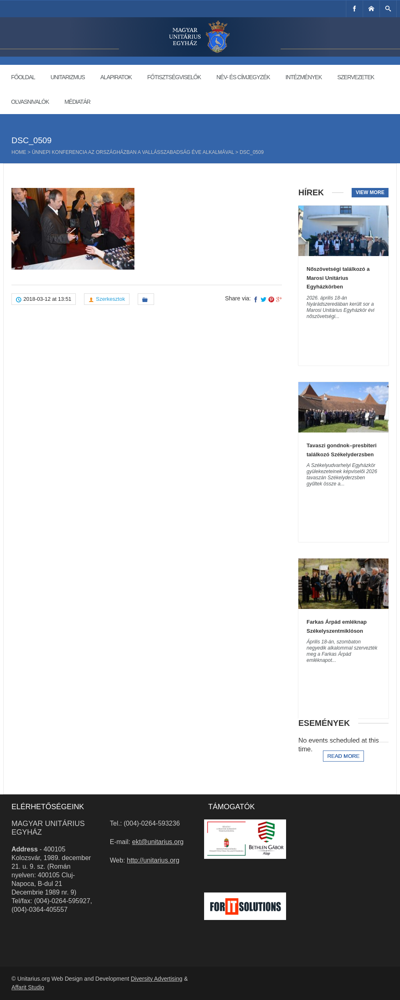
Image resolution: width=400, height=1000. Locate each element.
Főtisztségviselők (174, 77)
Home (18, 152)
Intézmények (303, 77)
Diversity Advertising (156, 978)
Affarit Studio (27, 987)
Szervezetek (355, 77)
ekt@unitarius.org (158, 841)
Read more (343, 756)
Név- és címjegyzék (243, 77)
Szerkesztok (110, 299)
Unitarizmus (67, 77)
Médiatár (77, 101)
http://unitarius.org (153, 860)
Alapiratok (116, 77)
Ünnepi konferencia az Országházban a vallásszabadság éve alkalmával (133, 152)
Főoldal (23, 77)
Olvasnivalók (30, 101)
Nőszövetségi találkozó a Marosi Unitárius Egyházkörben (338, 278)
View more (370, 192)
